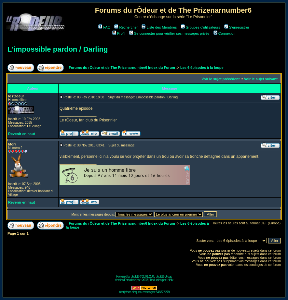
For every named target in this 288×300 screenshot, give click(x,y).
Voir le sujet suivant (261, 79)
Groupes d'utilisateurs (200, 27)
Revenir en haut (21, 134)
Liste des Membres (159, 27)
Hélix (170, 280)
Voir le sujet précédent (220, 79)
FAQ (104, 27)
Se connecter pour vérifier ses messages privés (169, 33)
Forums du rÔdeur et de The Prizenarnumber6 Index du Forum (122, 67)
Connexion (224, 33)
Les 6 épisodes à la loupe (202, 67)
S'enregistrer (236, 27)
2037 (145, 280)
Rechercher (126, 27)
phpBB (135, 276)
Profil (118, 33)
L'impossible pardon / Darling (57, 49)
